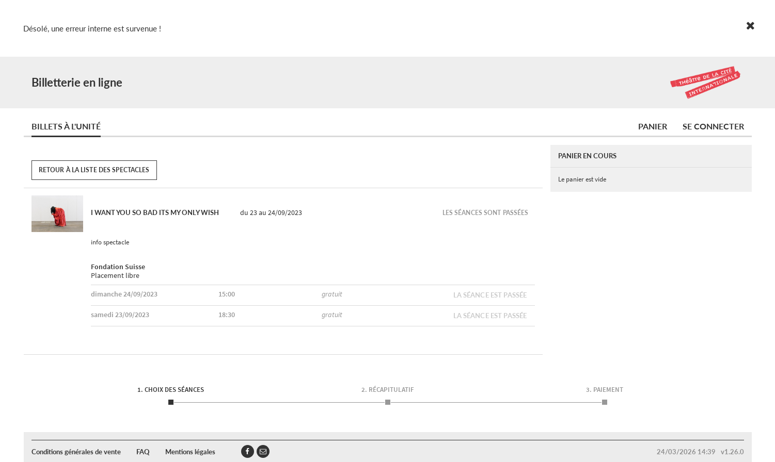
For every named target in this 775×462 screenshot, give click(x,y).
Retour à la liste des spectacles (94, 170)
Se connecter (713, 126)
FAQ (143, 452)
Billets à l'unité (66, 126)
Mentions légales (190, 452)
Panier (652, 126)
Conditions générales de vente (76, 452)
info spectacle (110, 242)
